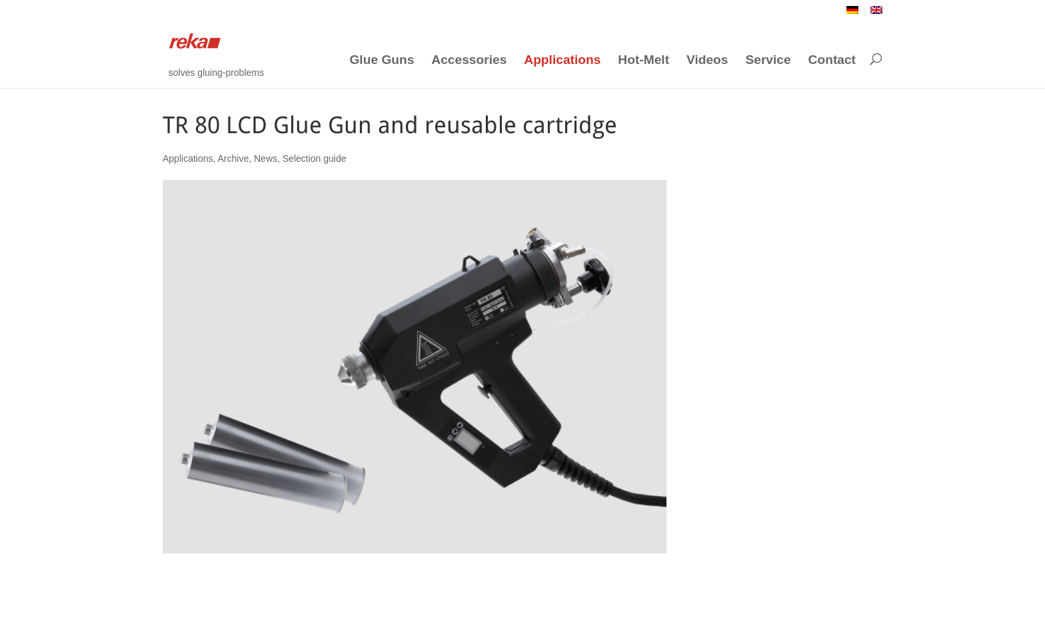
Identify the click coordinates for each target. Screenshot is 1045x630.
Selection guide (315, 158)
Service (767, 60)
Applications (562, 60)
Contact (832, 60)
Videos (707, 60)
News (265, 158)
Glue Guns (381, 60)
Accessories (469, 60)
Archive (233, 158)
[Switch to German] (852, 13)
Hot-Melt (643, 60)
